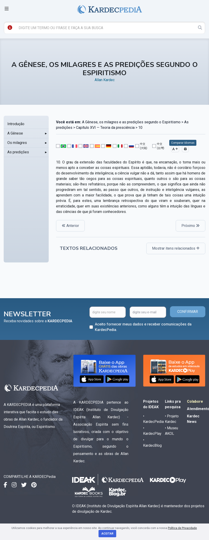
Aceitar (107, 533)
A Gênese (15, 133)
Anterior (70, 225)
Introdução (15, 124)
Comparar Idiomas (183, 142)
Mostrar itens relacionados (176, 248)
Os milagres (17, 143)
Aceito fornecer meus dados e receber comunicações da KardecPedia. (143, 327)
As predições (18, 152)
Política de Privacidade (182, 528)
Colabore (195, 401)
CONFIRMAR (187, 311)
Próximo (190, 225)
